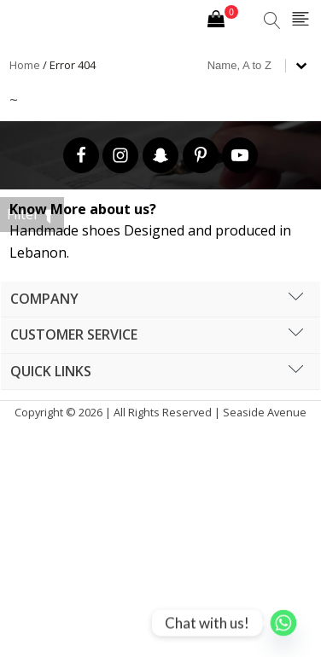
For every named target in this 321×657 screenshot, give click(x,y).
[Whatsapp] (283, 623)
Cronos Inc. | (159, 433)
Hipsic (163, 433)
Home (24, 65)
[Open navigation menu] (300, 20)
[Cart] (222, 20)
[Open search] (272, 20)
